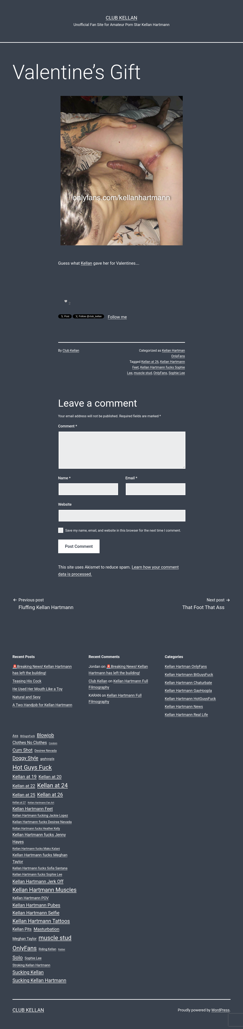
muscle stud (143, 373)
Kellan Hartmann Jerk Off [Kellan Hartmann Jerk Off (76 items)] (37, 881)
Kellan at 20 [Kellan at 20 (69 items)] (50, 776)
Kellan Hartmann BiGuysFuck (189, 674)
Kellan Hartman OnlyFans (186, 666)
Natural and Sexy (26, 697)
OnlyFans (160, 373)
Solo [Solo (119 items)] (17, 957)
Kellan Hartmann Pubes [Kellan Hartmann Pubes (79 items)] (36, 905)
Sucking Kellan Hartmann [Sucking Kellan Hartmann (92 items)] (39, 980)
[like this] (66, 301)
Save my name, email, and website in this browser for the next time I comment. (123, 530)
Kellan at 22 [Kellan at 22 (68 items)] (23, 785)
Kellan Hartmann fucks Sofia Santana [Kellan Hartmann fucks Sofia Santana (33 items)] (39, 868)
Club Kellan (121, 18)
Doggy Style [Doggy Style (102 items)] (25, 758)
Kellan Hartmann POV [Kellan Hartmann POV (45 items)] (30, 898)
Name (64, 478)
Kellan (86, 263)
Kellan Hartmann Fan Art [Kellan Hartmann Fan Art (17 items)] (41, 802)
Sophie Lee (177, 373)
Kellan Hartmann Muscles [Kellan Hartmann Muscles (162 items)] (44, 890)
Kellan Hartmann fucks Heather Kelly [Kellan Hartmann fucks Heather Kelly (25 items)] (36, 828)
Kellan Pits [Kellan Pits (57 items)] (22, 929)
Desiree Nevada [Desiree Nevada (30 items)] (46, 750)
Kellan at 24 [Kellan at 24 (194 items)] (52, 785)
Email (131, 478)
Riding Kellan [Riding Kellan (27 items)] (47, 949)
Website (65, 504)
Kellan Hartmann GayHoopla (188, 690)
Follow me (117, 316)
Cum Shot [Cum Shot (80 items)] (22, 750)
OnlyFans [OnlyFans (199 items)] (24, 948)
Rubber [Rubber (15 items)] (61, 949)
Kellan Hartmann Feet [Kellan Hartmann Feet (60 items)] (32, 808)
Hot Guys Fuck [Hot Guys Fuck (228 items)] (32, 767)
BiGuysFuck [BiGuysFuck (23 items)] (27, 736)
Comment (67, 426)
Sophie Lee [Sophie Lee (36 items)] (33, 958)
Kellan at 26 (150, 362)
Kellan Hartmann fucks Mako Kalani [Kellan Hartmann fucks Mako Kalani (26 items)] (36, 848)
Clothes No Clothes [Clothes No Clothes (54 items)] (29, 742)
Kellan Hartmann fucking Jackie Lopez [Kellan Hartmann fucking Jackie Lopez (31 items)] (40, 815)
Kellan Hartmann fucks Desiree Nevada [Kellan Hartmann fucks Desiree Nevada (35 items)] (42, 822)
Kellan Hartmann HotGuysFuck (190, 698)
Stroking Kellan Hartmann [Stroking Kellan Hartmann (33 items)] (31, 965)
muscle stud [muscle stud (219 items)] (55, 937)
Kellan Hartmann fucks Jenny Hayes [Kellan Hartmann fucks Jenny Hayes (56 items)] (39, 838)
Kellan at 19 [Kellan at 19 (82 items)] (24, 776)
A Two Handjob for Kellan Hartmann (42, 705)
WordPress (220, 1010)
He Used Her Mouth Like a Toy (37, 689)
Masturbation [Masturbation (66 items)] (46, 929)
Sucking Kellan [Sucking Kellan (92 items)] (28, 972)
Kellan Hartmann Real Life (186, 714)
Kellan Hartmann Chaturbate (188, 682)
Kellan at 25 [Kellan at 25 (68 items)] (23, 794)
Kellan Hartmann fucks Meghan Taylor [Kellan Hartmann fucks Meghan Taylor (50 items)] (39, 858)
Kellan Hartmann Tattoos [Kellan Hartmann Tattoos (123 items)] (41, 921)
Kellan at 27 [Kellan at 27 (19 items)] (19, 802)
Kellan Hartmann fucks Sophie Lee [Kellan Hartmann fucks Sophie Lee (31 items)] (37, 874)
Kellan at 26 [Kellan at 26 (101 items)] (50, 795)
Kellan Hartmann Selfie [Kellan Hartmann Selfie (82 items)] (35, 912)
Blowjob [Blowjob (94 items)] (45, 735)
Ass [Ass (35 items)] (15, 736)
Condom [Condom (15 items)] (53, 743)
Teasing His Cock (26, 681)
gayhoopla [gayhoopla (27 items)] (47, 759)
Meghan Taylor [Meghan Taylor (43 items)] (24, 939)
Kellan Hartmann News (184, 706)
